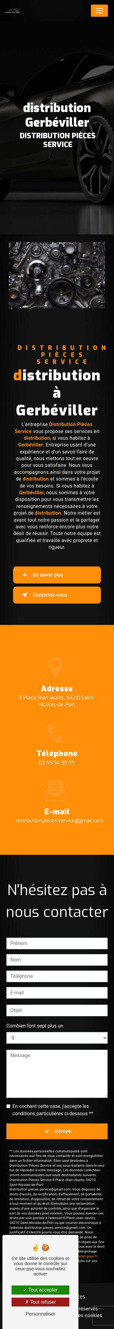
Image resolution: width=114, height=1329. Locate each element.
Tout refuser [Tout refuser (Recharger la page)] (40, 1302)
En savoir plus (41, 575)
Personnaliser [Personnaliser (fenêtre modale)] (40, 1314)
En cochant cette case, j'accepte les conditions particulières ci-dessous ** (52, 1095)
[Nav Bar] (99, 11)
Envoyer (63, 1116)
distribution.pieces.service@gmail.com (59, 806)
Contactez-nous (43, 595)
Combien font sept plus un (34, 1011)
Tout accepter (40, 1289)
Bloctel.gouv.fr (86, 1242)
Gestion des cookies (79, 1315)
